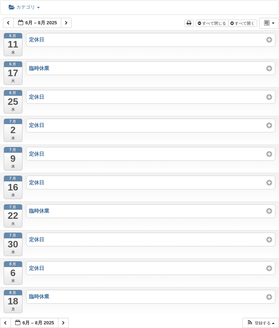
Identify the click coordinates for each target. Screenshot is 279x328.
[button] (260, 323)
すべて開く (243, 23)
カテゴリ (24, 7)
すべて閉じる (212, 23)
